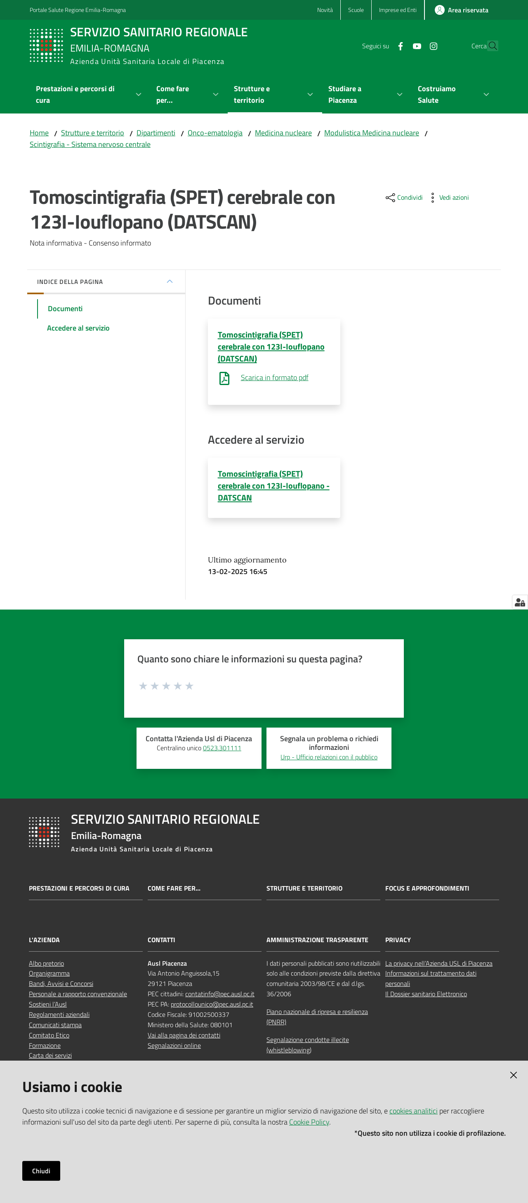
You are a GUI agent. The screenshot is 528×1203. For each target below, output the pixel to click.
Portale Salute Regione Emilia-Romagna (78, 9)
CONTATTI (161, 940)
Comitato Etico (49, 1035)
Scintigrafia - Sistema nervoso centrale (90, 144)
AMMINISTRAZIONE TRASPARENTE (317, 940)
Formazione (45, 1046)
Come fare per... (174, 888)
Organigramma (49, 974)
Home (39, 132)
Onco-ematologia (215, 132)
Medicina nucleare (283, 132)
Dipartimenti (156, 132)
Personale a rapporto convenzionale (78, 995)
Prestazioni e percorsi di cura (79, 888)
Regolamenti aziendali (59, 1015)
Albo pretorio (46, 964)
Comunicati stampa (55, 1025)
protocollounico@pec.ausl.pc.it (212, 1004)
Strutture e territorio (92, 132)
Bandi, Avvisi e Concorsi (61, 984)
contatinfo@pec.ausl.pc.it (220, 995)
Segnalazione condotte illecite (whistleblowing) (307, 1045)
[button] (488, 46)
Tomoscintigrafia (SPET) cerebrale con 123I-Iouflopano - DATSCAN (274, 486)
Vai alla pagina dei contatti (184, 1035)
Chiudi (41, 1171)
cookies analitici (413, 1110)
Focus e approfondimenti (427, 888)
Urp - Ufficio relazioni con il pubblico (328, 757)
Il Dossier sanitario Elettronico (426, 995)
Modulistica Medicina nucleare (371, 132)
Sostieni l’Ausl (48, 1004)
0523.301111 (222, 749)
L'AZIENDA (44, 940)
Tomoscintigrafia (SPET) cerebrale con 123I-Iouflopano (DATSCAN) (271, 346)
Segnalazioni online (174, 1046)
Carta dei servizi (50, 1056)
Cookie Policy (309, 1121)
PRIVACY (398, 940)
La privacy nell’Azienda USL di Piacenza (439, 964)
